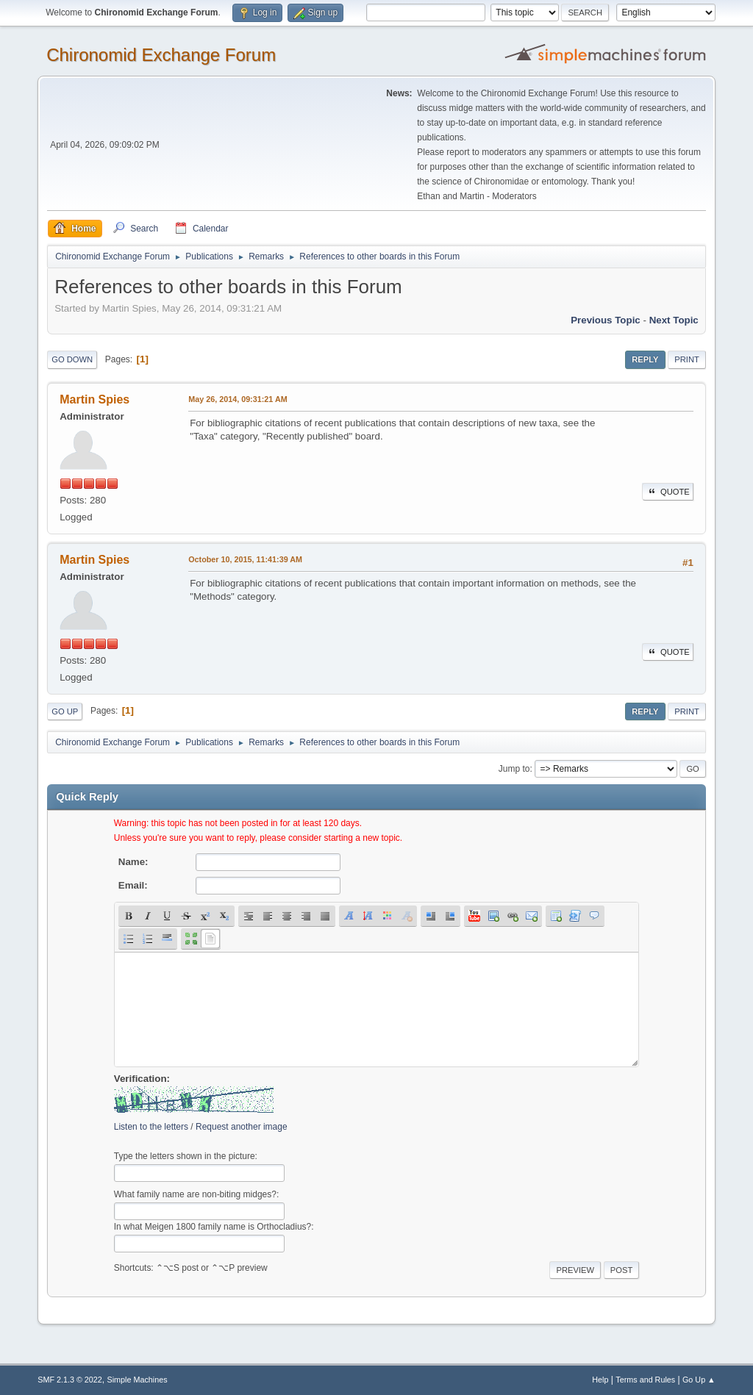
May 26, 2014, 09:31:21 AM (237, 399)
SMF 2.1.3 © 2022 (70, 1379)
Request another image (242, 1127)
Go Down (72, 359)
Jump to (514, 769)
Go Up (64, 711)
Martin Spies (94, 399)
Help (600, 1379)
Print (686, 359)
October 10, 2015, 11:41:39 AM (245, 559)
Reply (645, 359)
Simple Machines (137, 1379)
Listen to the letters (151, 1127)
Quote (668, 491)
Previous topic (605, 320)
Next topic (674, 320)
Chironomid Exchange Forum (161, 55)
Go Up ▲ (698, 1379)
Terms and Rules (645, 1379)
